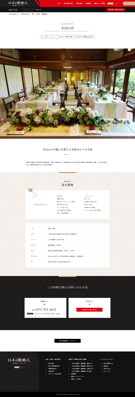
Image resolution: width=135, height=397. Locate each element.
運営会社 (105, 366)
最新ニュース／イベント (77, 376)
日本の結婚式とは (108, 363)
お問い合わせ (107, 368)
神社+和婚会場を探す (54, 366)
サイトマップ (107, 371)
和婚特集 (73, 373)
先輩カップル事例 (76, 379)
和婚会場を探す (52, 368)
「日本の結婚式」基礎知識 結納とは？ (82, 363)
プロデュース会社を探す (55, 373)
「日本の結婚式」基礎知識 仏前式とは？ (82, 368)
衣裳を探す (51, 371)
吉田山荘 (38, 9)
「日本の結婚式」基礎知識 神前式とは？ (82, 366)
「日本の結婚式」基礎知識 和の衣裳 (81, 371)
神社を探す (51, 363)
